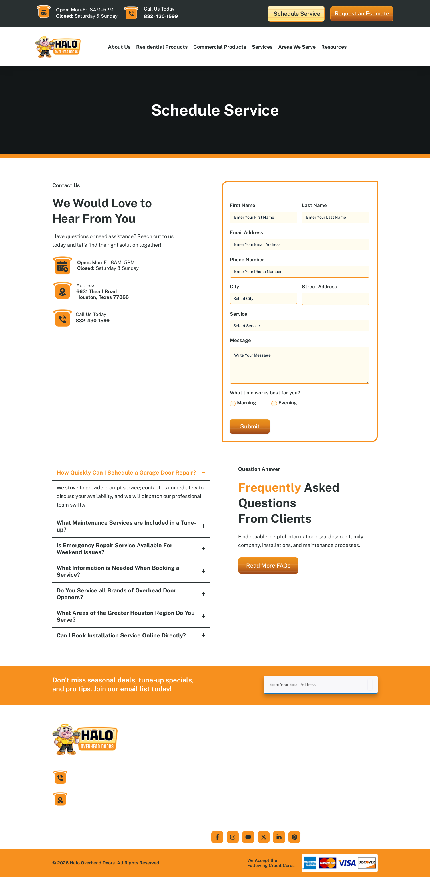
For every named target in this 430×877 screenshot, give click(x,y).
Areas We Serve (297, 47)
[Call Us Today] (131, 13)
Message (242, 340)
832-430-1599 (161, 16)
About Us (119, 47)
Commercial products (219, 47)
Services (262, 47)
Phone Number (248, 260)
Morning (246, 403)
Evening (287, 403)
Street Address (319, 286)
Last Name (316, 205)
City (236, 287)
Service (240, 314)
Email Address (248, 233)
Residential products (162, 47)
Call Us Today (91, 314)
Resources (334, 47)
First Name (244, 205)
